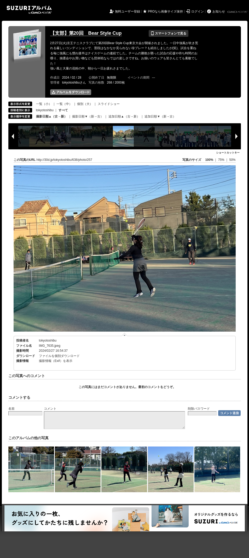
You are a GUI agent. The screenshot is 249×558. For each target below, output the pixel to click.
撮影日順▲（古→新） (51, 116)
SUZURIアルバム (29, 9)
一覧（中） (64, 104)
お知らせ (218, 11)
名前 (11, 408)
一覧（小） (44, 104)
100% (209, 160)
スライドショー (109, 104)
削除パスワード (199, 408)
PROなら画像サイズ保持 (165, 11)
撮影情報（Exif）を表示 (55, 361)
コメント (50, 408)
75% (221, 160)
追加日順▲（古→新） (124, 116)
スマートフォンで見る (168, 33)
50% (232, 160)
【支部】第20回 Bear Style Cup (86, 33)
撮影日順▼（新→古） (87, 116)
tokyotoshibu (45, 110)
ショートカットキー (228, 152)
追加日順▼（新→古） (160, 116)
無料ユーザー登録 (127, 11)
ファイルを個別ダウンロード (59, 356)
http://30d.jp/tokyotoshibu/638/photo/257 (64, 160)
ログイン (197, 11)
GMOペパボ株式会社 (237, 12)
